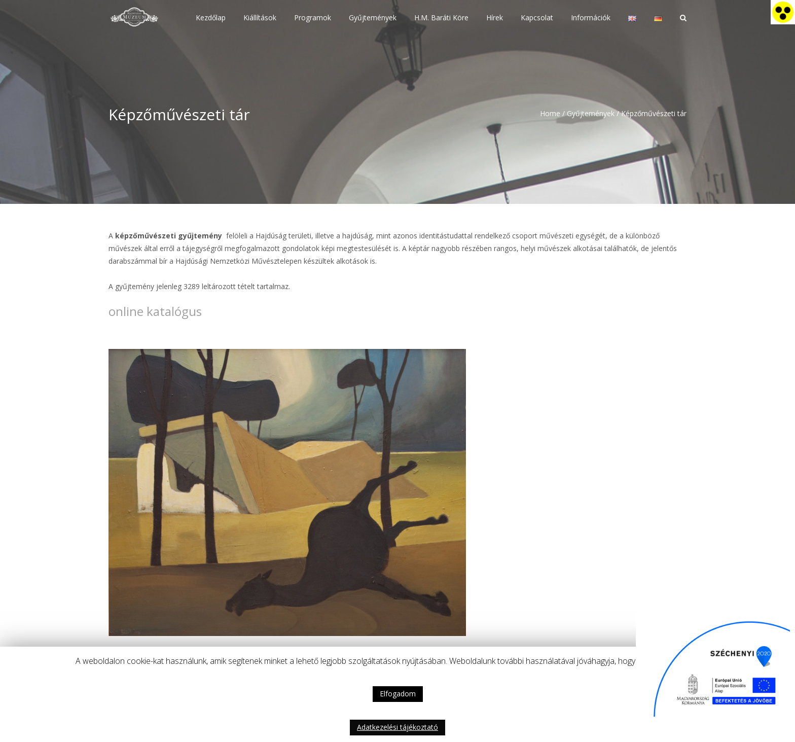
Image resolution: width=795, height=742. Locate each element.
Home (550, 113)
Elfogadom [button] (398, 693)
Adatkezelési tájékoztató (397, 727)
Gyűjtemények (591, 113)
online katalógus (155, 311)
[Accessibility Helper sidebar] (783, 12)
